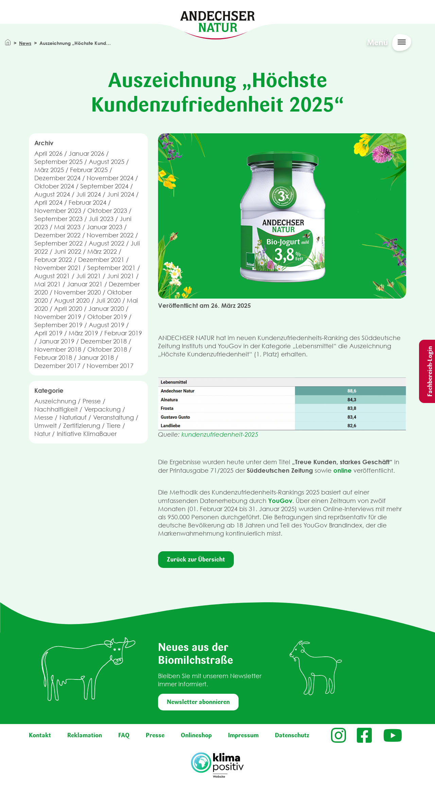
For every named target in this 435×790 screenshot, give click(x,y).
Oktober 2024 (54, 186)
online (342, 470)
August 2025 (106, 161)
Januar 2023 (104, 227)
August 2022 (106, 243)
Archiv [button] (43, 143)
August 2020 (72, 300)
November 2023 (57, 210)
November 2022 (110, 235)
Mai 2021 (47, 284)
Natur (42, 433)
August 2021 (52, 276)
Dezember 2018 (104, 341)
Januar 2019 (56, 341)
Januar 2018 (96, 357)
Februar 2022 (53, 259)
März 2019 (83, 333)
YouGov (280, 500)
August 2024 (52, 194)
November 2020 (77, 292)
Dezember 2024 (57, 178)
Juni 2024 (120, 194)
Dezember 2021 (101, 259)
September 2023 (58, 218)
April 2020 (68, 308)
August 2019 (106, 325)
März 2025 (49, 169)
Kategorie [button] (49, 390)
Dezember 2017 (57, 365)
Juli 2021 (88, 276)
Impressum (243, 735)
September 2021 (111, 267)
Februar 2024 (87, 202)
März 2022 (102, 251)
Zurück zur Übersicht (196, 559)
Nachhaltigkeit (56, 409)
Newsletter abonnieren (198, 702)
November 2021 (57, 267)
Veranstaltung (113, 417)
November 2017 (110, 365)
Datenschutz (292, 735)
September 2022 (58, 243)
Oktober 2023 (107, 210)
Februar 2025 (89, 169)
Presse (92, 401)
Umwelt (45, 425)
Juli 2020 (108, 300)
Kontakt (40, 735)
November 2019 (57, 316)
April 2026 (48, 153)
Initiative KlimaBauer (87, 433)
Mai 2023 (67, 227)
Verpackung (102, 409)
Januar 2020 (106, 308)
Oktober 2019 (107, 316)
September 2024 (104, 186)
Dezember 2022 (57, 235)
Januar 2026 (86, 153)
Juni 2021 (120, 276)
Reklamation (84, 735)
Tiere (114, 425)
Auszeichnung (55, 401)
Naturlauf (73, 417)
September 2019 (58, 325)
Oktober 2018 (107, 349)
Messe (43, 417)
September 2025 (58, 161)
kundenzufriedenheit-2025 (219, 434)
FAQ (123, 735)
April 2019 (48, 333)
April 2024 (48, 202)
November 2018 (57, 349)
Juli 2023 (101, 218)
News (25, 43)
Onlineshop (196, 735)
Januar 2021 (85, 284)
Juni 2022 (67, 251)
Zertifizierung (81, 425)
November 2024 (110, 178)
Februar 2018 (53, 357)
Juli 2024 (88, 194)
